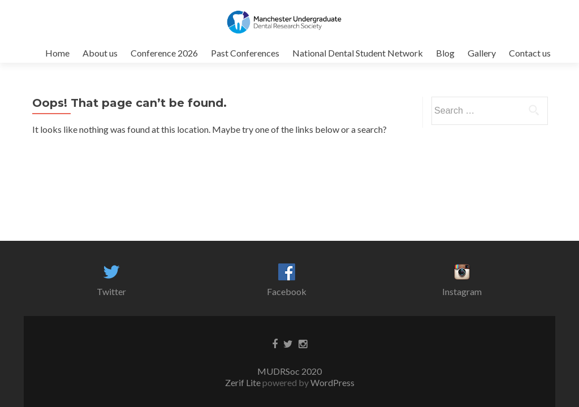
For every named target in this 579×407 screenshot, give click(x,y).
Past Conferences (245, 52)
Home (57, 52)
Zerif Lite (243, 382)
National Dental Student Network (357, 52)
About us (100, 52)
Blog (445, 52)
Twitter (111, 291)
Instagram (462, 291)
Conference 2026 (164, 52)
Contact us (530, 52)
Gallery (482, 52)
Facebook (286, 291)
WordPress (332, 382)
